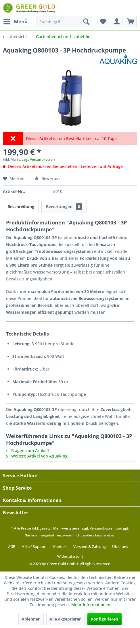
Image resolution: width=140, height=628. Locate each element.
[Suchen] (86, 21)
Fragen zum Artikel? (27, 450)
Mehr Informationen (90, 604)
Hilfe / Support (34, 546)
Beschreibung (20, 206)
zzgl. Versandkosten (38, 159)
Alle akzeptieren (65, 619)
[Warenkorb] (131, 21)
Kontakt (60, 546)
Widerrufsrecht (70, 556)
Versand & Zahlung (89, 546)
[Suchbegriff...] (65, 21)
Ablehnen (31, 619)
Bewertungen (64, 206)
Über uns (120, 546)
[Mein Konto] (116, 21)
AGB (11, 546)
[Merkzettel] (102, 21)
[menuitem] (15, 21)
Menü (15, 21)
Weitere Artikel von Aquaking (37, 456)
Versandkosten (102, 528)
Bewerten (47, 178)
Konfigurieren (104, 619)
